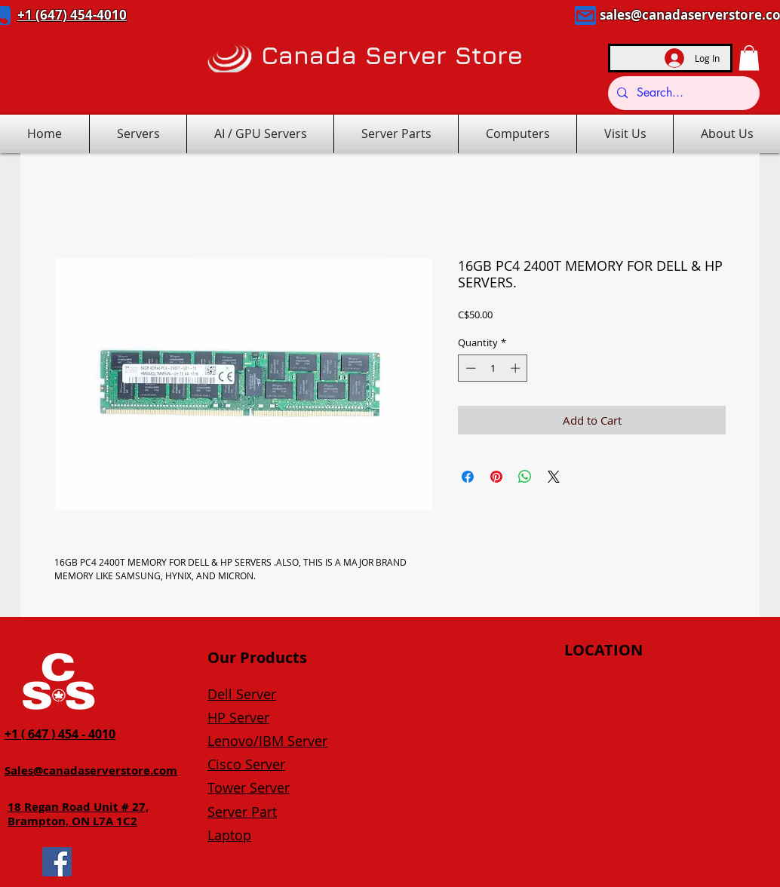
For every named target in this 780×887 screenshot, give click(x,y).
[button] (749, 57)
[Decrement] (469, 368)
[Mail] (585, 15)
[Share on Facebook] (468, 477)
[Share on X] (554, 477)
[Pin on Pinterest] (496, 477)
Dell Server (241, 694)
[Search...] (682, 93)
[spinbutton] (493, 368)
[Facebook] (57, 861)
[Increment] (517, 368)
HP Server (238, 717)
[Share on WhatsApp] (525, 477)
